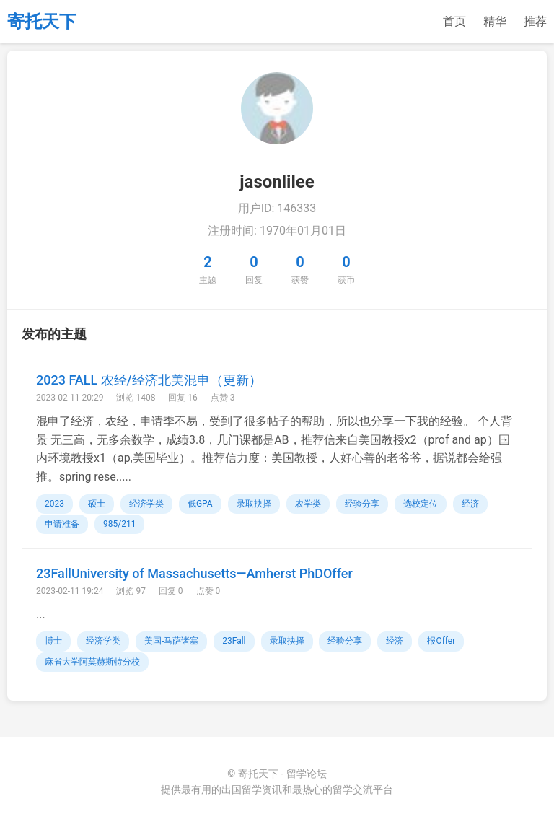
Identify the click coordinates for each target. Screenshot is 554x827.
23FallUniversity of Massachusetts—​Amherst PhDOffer (194, 573)
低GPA (200, 504)
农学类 (308, 504)
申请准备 (62, 524)
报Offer (441, 641)
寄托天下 (41, 22)
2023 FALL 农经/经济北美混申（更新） (149, 380)
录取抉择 (254, 504)
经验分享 (362, 504)
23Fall (233, 641)
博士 (53, 641)
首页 (454, 21)
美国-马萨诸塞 (171, 641)
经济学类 (146, 504)
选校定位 (420, 504)
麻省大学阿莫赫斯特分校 (92, 662)
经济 (470, 504)
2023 (54, 504)
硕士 (96, 504)
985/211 (119, 524)
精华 (494, 21)
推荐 (535, 21)
